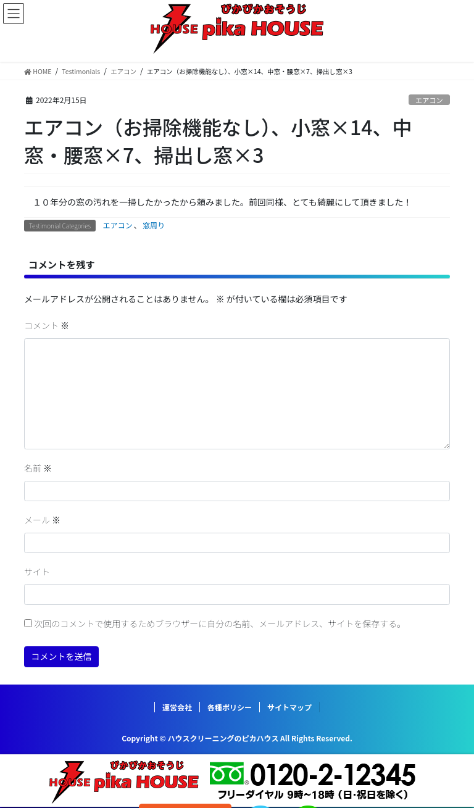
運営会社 (177, 707)
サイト (37, 571)
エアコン (429, 100)
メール (42, 520)
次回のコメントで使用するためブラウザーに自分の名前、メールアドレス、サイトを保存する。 (219, 623)
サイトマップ (289, 707)
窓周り (154, 225)
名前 (38, 468)
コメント (46, 325)
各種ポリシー (229, 707)
